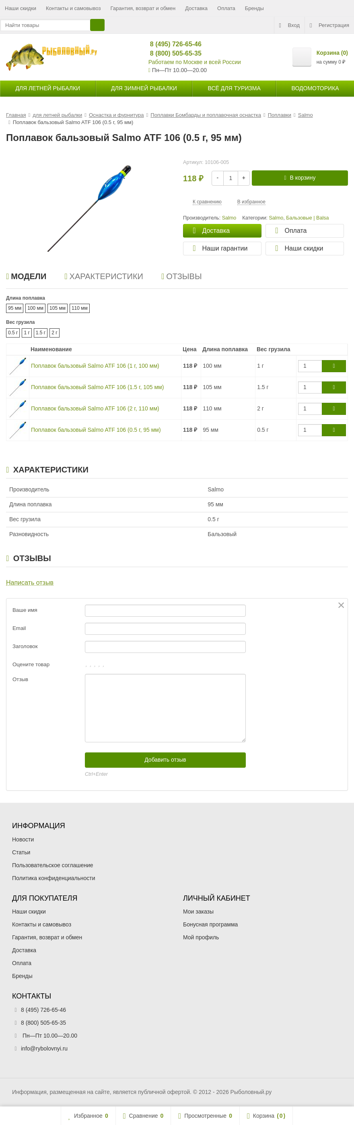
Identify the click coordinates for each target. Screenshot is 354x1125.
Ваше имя (24, 610)
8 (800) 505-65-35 (172, 53)
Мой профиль (201, 937)
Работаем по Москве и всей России (194, 62)
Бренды (254, 8)
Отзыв (20, 679)
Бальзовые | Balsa (307, 218)
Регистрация (329, 25)
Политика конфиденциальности (53, 878)
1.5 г (40, 333)
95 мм (14, 308)
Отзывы (181, 276)
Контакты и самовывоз (73, 8)
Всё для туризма (234, 88)
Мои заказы (198, 911)
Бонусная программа (210, 924)
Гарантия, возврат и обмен (143, 8)
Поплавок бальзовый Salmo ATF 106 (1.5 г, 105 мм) (97, 387)
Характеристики (103, 276)
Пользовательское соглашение (52, 865)
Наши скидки (20, 8)
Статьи (21, 852)
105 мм (57, 308)
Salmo (276, 218)
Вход (289, 25)
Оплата (226, 8)
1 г (26, 333)
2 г (54, 333)
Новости (23, 839)
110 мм (80, 308)
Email (19, 628)
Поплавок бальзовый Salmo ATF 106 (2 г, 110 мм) (95, 408)
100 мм (35, 308)
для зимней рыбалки (144, 88)
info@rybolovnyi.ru (44, 1048)
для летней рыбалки (47, 88)
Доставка (196, 8)
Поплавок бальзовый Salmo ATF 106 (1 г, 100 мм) (95, 366)
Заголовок (25, 646)
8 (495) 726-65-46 (172, 44)
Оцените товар (30, 664)
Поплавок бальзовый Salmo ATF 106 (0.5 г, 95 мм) (96, 430)
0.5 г (13, 333)
